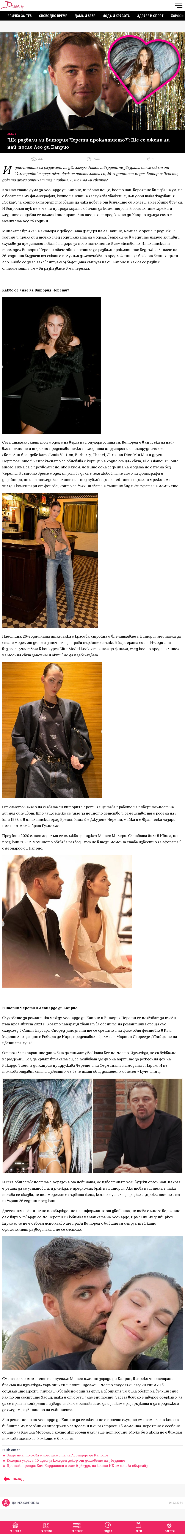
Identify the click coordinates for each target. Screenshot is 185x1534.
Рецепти (15, 1527)
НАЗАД (13, 1479)
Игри (139, 1527)
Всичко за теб (20, 16)
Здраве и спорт (150, 16)
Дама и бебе (84, 16)
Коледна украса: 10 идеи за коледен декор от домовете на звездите (66, 1460)
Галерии (46, 1527)
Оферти (170, 1527)
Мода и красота (116, 16)
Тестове (77, 1527)
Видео (108, 1527)
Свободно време (53, 16)
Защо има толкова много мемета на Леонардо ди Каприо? (57, 1455)
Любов (11, 133)
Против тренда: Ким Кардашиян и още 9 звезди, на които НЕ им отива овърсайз (77, 1465)
